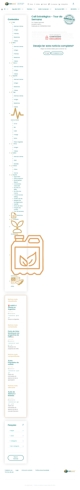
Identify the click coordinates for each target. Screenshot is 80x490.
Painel (44, 4)
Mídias (37, 4)
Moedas (16, 164)
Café (15, 131)
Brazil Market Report (18, 181)
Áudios (13, 153)
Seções (14, 175)
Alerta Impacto (18, 178)
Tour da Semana (19, 211)
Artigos (16, 30)
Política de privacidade (42, 470)
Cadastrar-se (57, 53)
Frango (16, 134)
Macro (14, 63)
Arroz (15, 124)
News (30, 4)
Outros (16, 173)
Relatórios (17, 37)
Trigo (13, 92)
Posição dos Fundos (17, 208)
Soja (13, 22)
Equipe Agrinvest (11, 313)
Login (47, 53)
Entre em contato (27, 470)
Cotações (15, 219)
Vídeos (16, 41)
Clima (14, 144)
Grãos (12, 366)
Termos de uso (9, 472)
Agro (15, 160)
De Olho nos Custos (17, 192)
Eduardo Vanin (11, 341)
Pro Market (52, 4)
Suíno (15, 138)
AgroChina (17, 177)
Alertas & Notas (18, 26)
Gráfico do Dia (18, 198)
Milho (13, 43)
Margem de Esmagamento (18, 201)
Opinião (16, 204)
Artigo (9, 311)
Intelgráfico (63, 4)
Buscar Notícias (15, 458)
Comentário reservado (17, 185)
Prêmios (16, 33)
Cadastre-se (8, 470)
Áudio (9, 366)
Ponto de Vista (18, 206)
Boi (15, 127)
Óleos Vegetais (18, 142)
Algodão (14, 76)
